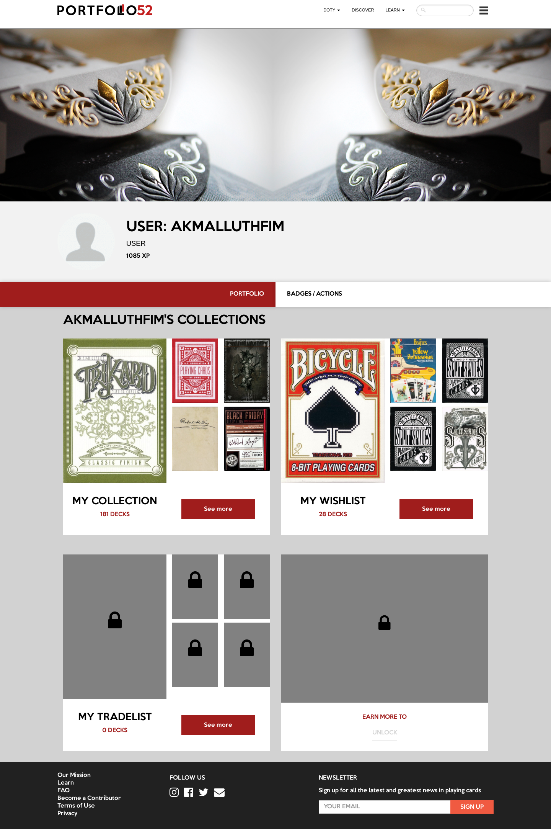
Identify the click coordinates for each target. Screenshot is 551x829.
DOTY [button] (331, 10)
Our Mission (74, 775)
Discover (363, 10)
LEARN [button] (395, 10)
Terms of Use (76, 806)
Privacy (67, 813)
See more (218, 509)
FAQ (63, 790)
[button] (484, 10)
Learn (65, 783)
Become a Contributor (89, 798)
